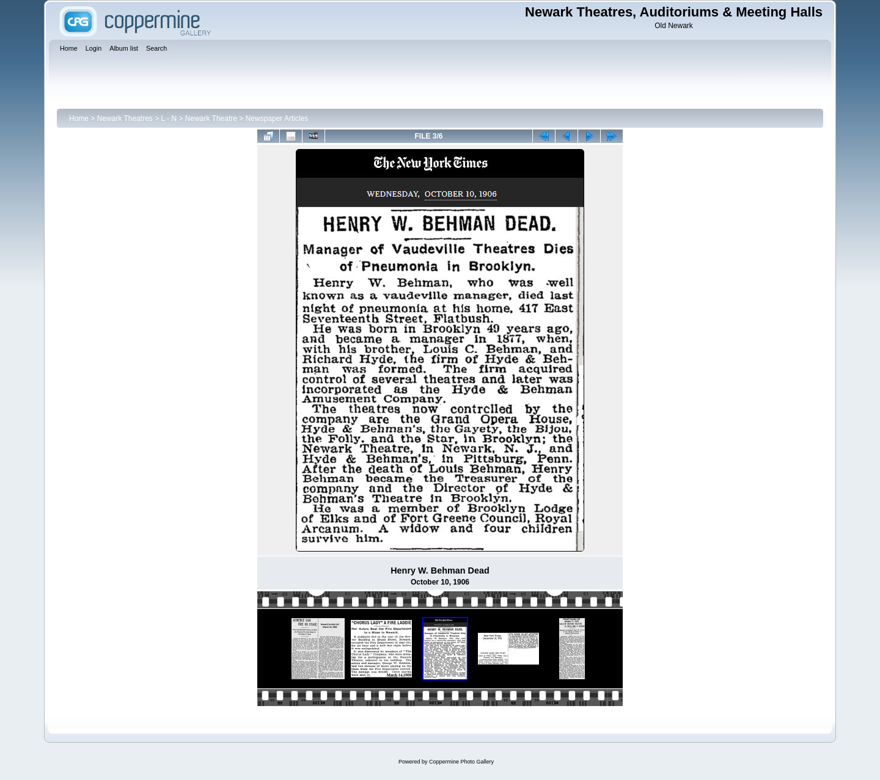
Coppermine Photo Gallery (461, 762)
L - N (169, 118)
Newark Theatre (211, 118)
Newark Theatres (125, 118)
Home (79, 118)
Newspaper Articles (277, 118)
